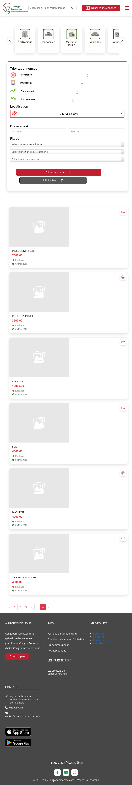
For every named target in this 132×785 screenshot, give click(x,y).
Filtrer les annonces (59, 172)
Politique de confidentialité (62, 633)
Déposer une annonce (101, 8)
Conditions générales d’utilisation (66, 639)
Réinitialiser (53, 180)
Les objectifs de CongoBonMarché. (57, 672)
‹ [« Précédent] (9, 607)
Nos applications (56, 650)
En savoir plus (17, 656)
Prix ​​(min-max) (19, 126)
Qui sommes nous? (58, 645)
